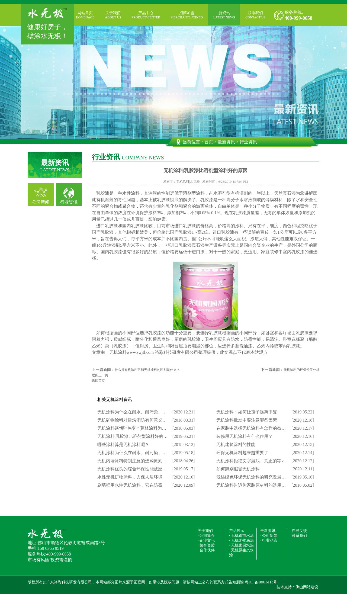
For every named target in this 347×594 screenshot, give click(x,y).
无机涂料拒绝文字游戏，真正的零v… (252, 460)
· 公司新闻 (268, 536)
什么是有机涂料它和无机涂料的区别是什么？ (147, 370)
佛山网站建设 (306, 587)
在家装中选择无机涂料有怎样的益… (251, 428)
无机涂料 (182, 182)
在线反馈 (299, 531)
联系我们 (255, 15)
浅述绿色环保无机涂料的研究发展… (251, 477)
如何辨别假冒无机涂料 (238, 469)
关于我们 (113, 15)
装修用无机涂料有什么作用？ (244, 436)
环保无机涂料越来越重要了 (242, 452)
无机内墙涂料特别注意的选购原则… (132, 460)
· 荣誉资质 (206, 545)
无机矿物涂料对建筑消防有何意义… (132, 420)
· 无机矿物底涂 (241, 540)
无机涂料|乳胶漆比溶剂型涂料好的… (132, 436)
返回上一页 (100, 375)
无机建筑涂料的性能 (235, 444)
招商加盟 (187, 15)
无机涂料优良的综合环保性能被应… (132, 469)
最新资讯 (226, 142)
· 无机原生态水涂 (241, 552)
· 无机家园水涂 (241, 545)
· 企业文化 (206, 540)
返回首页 (98, 381)
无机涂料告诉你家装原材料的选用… (251, 485)
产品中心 (145, 15)
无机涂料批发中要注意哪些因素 (246, 420)
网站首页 (85, 15)
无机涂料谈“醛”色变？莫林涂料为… (131, 428)
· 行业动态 (268, 540)
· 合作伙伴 (206, 550)
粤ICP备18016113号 (261, 582)
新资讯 (224, 15)
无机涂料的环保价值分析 (301, 370)
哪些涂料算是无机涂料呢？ (123, 444)
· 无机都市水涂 (241, 536)
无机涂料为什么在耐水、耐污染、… (132, 412)
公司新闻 (40, 202)
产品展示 (236, 531)
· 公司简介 (206, 536)
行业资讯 (69, 202)
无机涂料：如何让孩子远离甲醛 (246, 412)
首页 (208, 142)
